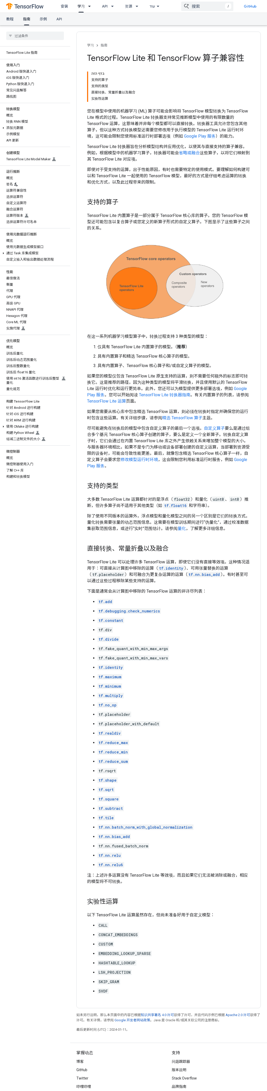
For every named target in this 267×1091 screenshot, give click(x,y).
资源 (128, 6)
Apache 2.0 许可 (238, 1015)
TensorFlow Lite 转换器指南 (164, 394)
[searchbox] (35, 36)
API (105, 6)
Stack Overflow (184, 1078)
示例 (43, 19)
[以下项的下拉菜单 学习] (91, 6)
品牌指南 (179, 1086)
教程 (10, 19)
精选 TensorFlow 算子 (182, 417)
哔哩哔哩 (83, 1086)
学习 (90, 45)
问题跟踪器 (181, 1061)
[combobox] (207, 6)
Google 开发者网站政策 (132, 1020)
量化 (182, 528)
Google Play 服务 (200, 136)
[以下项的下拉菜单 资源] (138, 6)
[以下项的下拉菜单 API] (114, 6)
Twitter (82, 1078)
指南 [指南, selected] (26, 19)
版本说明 (179, 1070)
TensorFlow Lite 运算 (106, 401)
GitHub (250, 6)
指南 (104, 45)
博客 (80, 1061)
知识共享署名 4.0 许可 (157, 1015)
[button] (34, 128)
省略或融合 (189, 152)
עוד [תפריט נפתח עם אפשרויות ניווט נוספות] (152, 6)
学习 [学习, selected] (81, 6)
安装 (64, 6)
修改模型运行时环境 (139, 459)
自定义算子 (214, 428)
